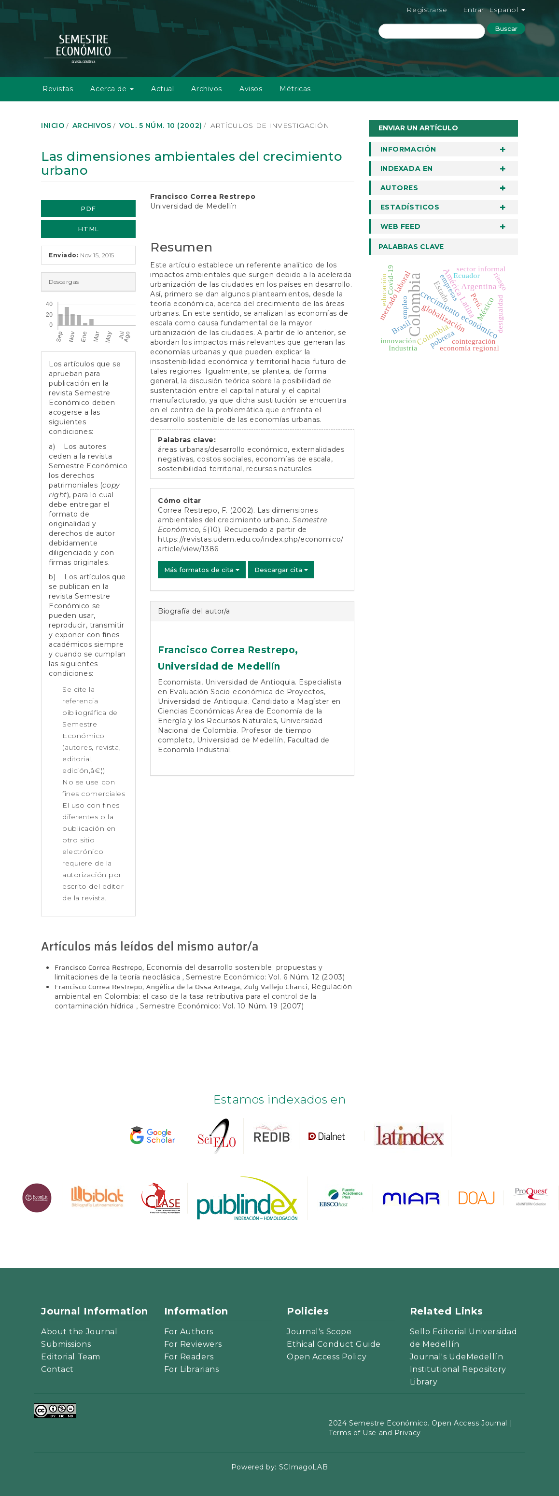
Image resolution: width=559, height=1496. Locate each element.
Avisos (250, 88)
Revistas (57, 88)
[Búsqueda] (431, 31)
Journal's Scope (319, 1331)
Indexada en (406, 168)
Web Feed (400, 226)
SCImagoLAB (303, 1467)
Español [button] (507, 9)
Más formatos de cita (201, 569)
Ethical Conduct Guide (334, 1344)
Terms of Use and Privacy (374, 1432)
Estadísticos (410, 207)
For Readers (189, 1356)
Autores (399, 187)
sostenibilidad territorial (200, 468)
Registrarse (426, 9)
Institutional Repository (458, 1369)
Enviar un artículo (418, 128)
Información (408, 149)
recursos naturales (279, 468)
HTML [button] (88, 229)
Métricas (295, 88)
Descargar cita (281, 569)
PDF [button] (88, 208)
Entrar (473, 9)
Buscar (506, 28)
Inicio (52, 125)
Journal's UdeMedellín (456, 1356)
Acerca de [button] (112, 88)
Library (424, 1381)
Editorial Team (70, 1356)
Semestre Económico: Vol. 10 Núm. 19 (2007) (222, 1006)
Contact (57, 1369)
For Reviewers (193, 1344)
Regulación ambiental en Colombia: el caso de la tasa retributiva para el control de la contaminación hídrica (203, 996)
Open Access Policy (326, 1356)
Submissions (66, 1344)
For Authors (188, 1331)
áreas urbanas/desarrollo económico (223, 449)
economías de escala (293, 459)
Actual (162, 88)
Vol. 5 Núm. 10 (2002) (160, 125)
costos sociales (224, 459)
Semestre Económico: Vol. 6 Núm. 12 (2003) (265, 977)
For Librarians (191, 1369)
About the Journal (79, 1331)
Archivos (206, 88)
